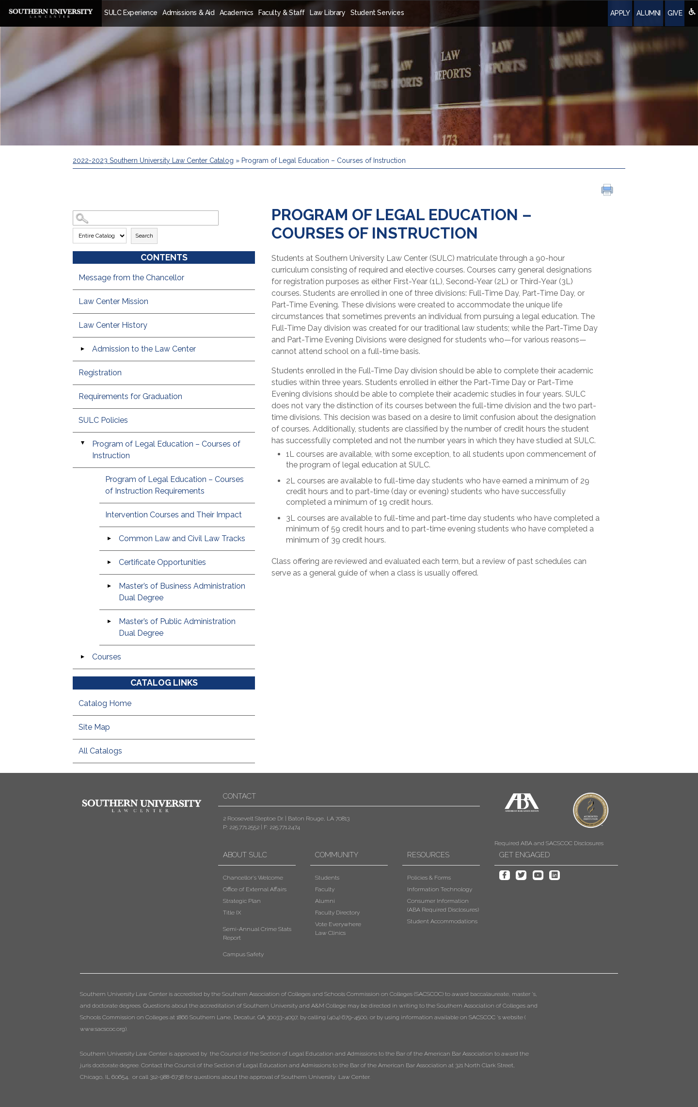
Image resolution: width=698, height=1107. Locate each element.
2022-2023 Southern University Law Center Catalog (153, 160)
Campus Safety (243, 954)
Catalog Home (105, 703)
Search (144, 235)
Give (674, 13)
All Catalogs (100, 750)
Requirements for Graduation (130, 396)
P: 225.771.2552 (241, 827)
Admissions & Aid (188, 12)
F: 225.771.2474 (282, 827)
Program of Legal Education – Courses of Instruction (166, 449)
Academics (237, 12)
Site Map (94, 727)
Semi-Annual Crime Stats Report (257, 933)
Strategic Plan (242, 901)
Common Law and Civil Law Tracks (182, 538)
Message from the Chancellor (131, 277)
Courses (106, 656)
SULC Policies (103, 420)
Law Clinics (330, 933)
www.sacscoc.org (102, 1029)
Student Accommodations (442, 921)
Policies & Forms (429, 877)
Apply (620, 13)
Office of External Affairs (254, 889)
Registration (100, 372)
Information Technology (439, 889)
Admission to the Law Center (144, 348)
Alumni (648, 13)
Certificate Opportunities (162, 562)
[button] (309, 1035)
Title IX (232, 912)
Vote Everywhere (338, 924)
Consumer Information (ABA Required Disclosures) (443, 905)
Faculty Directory (337, 912)
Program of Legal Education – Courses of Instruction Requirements (174, 485)
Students (327, 877)
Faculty (324, 889)
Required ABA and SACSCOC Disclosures (548, 843)
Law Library (328, 12)
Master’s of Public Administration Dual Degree (177, 627)
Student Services (377, 12)
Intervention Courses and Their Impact (173, 514)
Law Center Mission (113, 301)
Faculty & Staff (281, 12)
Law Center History (113, 325)
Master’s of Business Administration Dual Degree (182, 591)
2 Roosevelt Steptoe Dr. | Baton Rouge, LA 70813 (286, 818)
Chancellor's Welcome (253, 877)
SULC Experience (131, 12)
